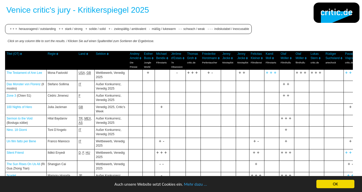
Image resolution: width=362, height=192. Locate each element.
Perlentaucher (209, 62)
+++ (272, 72)
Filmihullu (286, 62)
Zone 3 (11, 95)
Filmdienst (256, 62)
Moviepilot (227, 62)
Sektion (101, 54)
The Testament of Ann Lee (24, 73)
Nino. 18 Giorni (17, 130)
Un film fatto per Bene (21, 141)
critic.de (191, 62)
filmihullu (300, 62)
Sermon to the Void (19, 118)
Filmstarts (161, 62)
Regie (52, 54)
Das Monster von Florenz (24, 84)
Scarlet (11, 175)
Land (82, 54)
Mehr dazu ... (195, 184)
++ (351, 175)
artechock (330, 62)
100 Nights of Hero (19, 107)
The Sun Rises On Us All (23, 164)
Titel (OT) (13, 54)
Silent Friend (15, 152)
